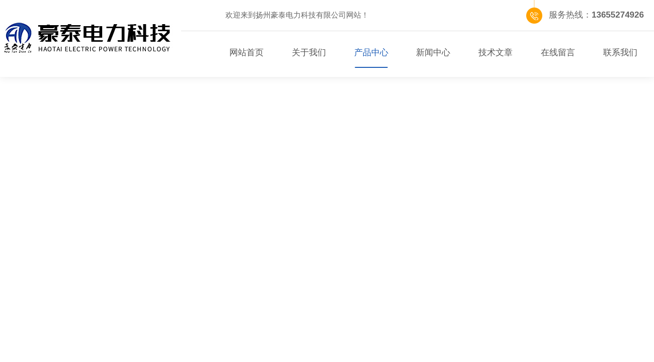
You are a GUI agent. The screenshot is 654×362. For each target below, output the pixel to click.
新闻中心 (433, 52)
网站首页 (246, 52)
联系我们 (620, 52)
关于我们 (309, 52)
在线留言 (558, 52)
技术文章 (495, 52)
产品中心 (371, 52)
